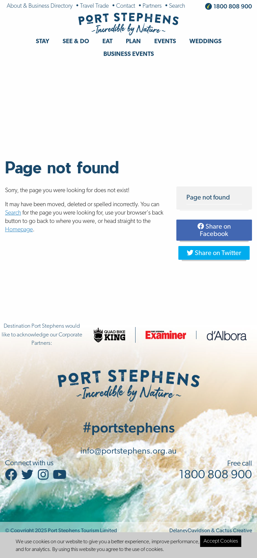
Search (177, 6)
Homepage (19, 230)
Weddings (205, 41)
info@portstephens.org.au (128, 451)
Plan (133, 41)
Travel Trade (94, 6)
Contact (125, 6)
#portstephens (129, 427)
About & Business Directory (40, 6)
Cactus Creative (234, 531)
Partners (152, 6)
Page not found (208, 197)
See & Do (76, 41)
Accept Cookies (220, 541)
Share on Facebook (214, 230)
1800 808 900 (232, 6)
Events (165, 41)
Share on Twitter (214, 253)
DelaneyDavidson (189, 531)
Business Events (128, 54)
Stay (42, 41)
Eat (107, 41)
